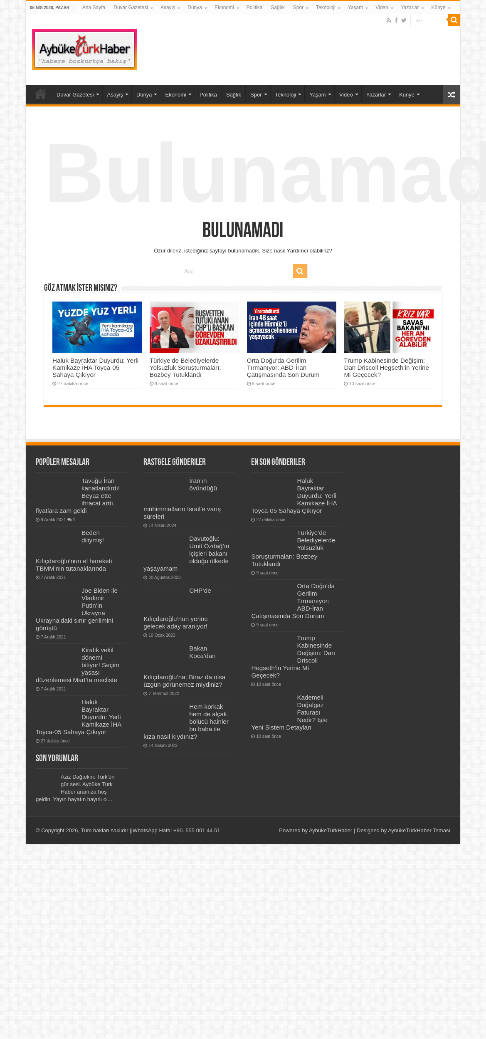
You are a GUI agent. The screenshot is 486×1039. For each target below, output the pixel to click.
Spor (298, 7)
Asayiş (167, 7)
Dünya (194, 7)
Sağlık (277, 7)
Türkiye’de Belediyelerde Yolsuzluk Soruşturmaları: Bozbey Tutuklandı (185, 367)
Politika (255, 7)
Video (381, 7)
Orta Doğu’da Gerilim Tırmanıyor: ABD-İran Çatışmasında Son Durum (283, 367)
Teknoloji (326, 7)
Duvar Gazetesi (130, 7)
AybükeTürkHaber (331, 830)
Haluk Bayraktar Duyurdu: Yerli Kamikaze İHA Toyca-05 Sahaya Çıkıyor (95, 367)
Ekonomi (224, 7)
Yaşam (355, 7)
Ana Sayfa (93, 7)
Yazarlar (410, 7)
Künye (439, 7)
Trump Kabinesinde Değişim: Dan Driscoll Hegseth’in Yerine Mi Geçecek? (386, 367)
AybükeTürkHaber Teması (419, 830)
